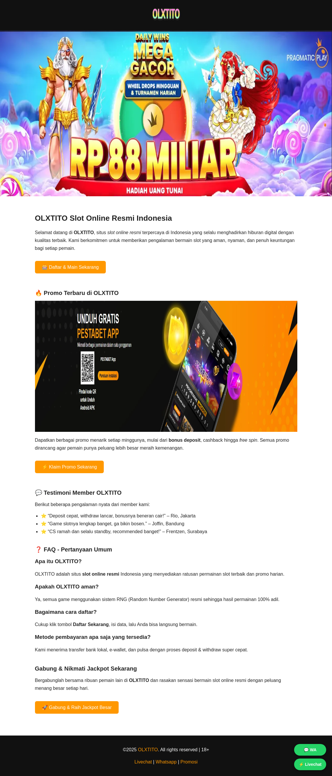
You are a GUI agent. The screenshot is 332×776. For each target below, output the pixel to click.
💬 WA (310, 749)
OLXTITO (148, 749)
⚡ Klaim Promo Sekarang (69, 466)
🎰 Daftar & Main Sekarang (70, 267)
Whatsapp (166, 761)
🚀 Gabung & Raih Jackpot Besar (77, 707)
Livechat (143, 761)
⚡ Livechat (310, 764)
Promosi (189, 761)
